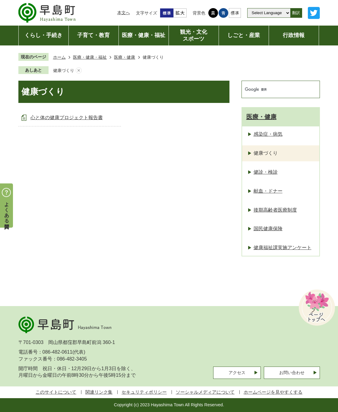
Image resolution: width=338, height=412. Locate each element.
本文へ (123, 12)
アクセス (237, 372)
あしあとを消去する (78, 70)
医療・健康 (124, 57)
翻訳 (296, 13)
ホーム (59, 57)
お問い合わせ (292, 372)
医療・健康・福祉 (90, 57)
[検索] (274, 89)
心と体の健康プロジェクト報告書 (66, 117)
